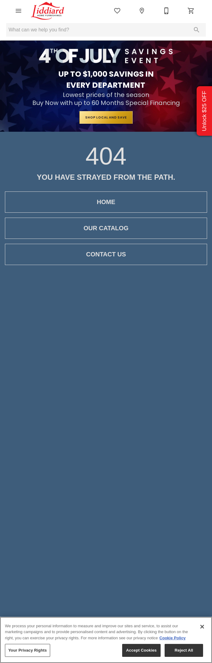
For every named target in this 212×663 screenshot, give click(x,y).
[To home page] (47, 11)
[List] (117, 10)
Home (106, 202)
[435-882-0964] (166, 10)
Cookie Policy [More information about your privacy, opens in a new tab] (172, 638)
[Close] (202, 626)
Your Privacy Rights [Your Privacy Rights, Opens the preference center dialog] (27, 650)
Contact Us (106, 254)
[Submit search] (196, 29)
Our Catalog (106, 228)
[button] (18, 10)
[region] (106, 640)
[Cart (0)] (191, 10)
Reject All (183, 650)
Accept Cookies (141, 650)
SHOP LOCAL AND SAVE (105, 117)
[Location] (141, 10)
